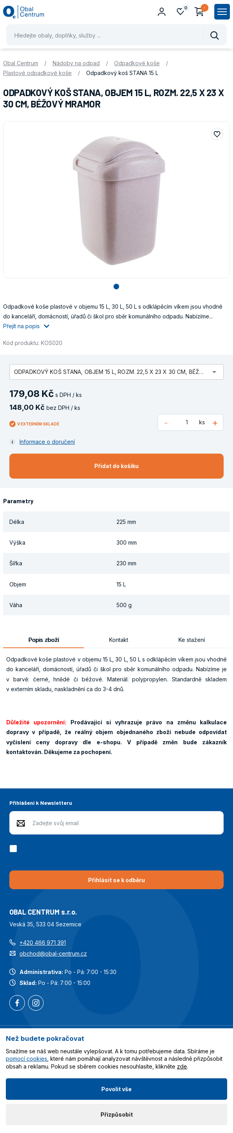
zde (182, 1066)
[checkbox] (14, 848)
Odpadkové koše (137, 63)
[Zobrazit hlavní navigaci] (222, 12)
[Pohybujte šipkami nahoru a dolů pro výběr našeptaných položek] (116, 34)
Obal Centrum (20, 63)
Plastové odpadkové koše (37, 73)
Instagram (36, 1003)
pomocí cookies (26, 1058)
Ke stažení (191, 639)
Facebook (17, 1003)
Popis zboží (43, 639)
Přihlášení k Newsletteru (40, 802)
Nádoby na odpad (76, 63)
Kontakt (118, 639)
